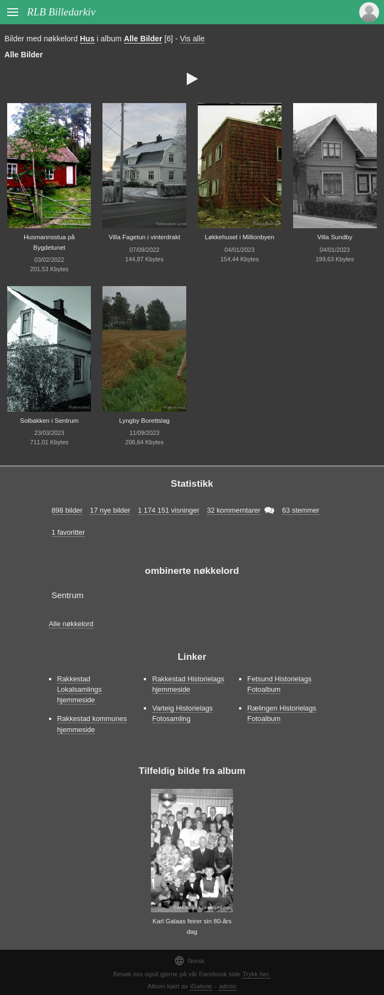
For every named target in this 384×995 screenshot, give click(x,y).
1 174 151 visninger (168, 510)
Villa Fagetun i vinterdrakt (144, 237)
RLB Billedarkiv (61, 12)
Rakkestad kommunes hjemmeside (92, 723)
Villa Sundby (335, 237)
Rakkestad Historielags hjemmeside (188, 684)
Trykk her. (256, 974)
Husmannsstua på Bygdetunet (49, 242)
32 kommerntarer (233, 510)
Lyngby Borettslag (144, 420)
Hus (87, 38)
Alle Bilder (143, 38)
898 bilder (67, 510)
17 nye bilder (110, 510)
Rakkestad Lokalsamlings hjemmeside (79, 689)
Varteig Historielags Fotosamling (182, 713)
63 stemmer (301, 510)
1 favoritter (68, 532)
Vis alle (192, 38)
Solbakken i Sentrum (49, 420)
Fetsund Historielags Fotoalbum (279, 684)
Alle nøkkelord (71, 624)
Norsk (189, 960)
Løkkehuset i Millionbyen (239, 237)
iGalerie (201, 986)
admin (227, 986)
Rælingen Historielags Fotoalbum (281, 713)
